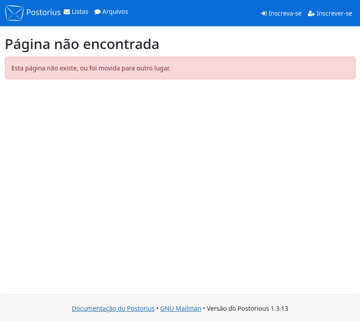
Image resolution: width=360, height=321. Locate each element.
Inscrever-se (330, 13)
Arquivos (111, 11)
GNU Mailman (180, 308)
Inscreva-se (282, 13)
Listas (76, 11)
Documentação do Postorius (113, 308)
